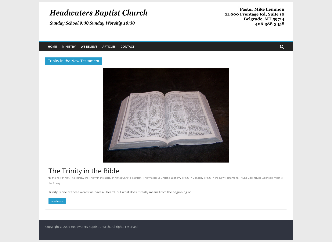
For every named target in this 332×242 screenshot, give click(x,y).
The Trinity (77, 177)
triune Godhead (263, 177)
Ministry (69, 47)
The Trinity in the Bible (83, 170)
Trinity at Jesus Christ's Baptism (161, 177)
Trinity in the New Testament (221, 177)
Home (52, 47)
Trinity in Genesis (192, 177)
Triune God (246, 177)
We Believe (89, 47)
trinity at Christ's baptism (126, 177)
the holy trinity (60, 177)
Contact (127, 47)
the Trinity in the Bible (97, 177)
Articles (108, 47)
